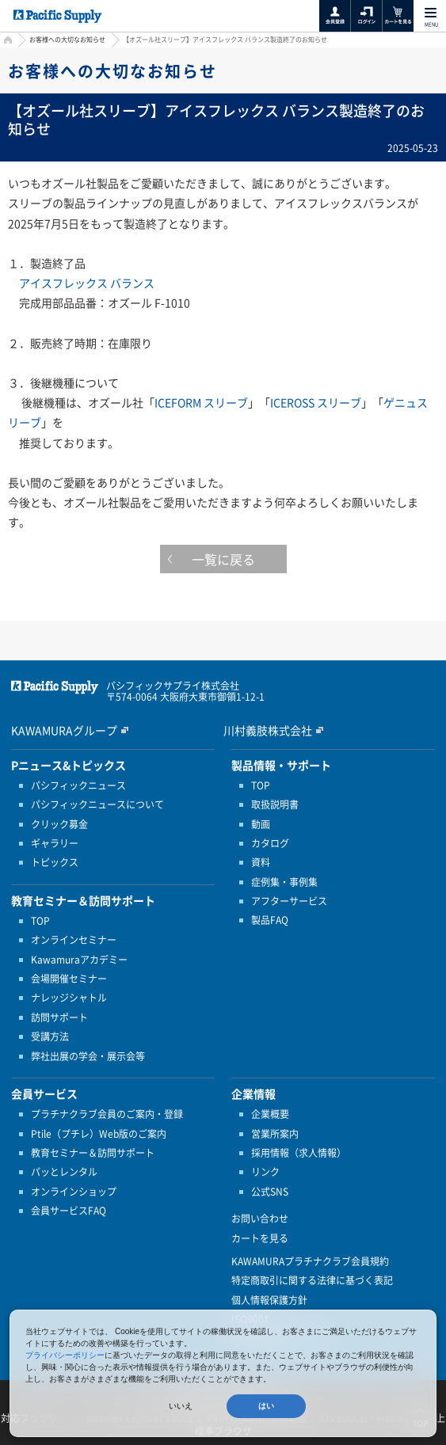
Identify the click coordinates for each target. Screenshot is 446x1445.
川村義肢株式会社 (267, 730)
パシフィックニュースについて (97, 804)
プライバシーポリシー (65, 1355)
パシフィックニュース (78, 785)
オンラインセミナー (73, 939)
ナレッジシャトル (69, 997)
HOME (6, 42)
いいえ (181, 1405)
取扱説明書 (275, 804)
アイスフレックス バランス (86, 283)
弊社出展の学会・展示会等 (88, 1056)
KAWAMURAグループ (64, 730)
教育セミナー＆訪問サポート (92, 1152)
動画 (260, 824)
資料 (260, 862)
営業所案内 (275, 1133)
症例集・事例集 (284, 882)
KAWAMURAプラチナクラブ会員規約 (310, 1261)
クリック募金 (59, 824)
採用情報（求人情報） (298, 1152)
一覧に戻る (223, 558)
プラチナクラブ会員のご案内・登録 (107, 1114)
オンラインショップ (73, 1191)
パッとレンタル (64, 1171)
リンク (265, 1171)
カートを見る (259, 1238)
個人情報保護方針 (269, 1300)
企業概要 (270, 1114)
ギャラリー (54, 843)
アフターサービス (289, 901)
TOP (40, 920)
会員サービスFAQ (68, 1210)
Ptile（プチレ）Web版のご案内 (98, 1133)
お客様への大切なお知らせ (67, 39)
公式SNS (269, 1191)
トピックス (54, 862)
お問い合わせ (259, 1218)
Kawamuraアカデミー (79, 959)
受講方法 (50, 1036)
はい (266, 1405)
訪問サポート (59, 1017)
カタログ (270, 843)
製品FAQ (269, 920)
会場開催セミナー (69, 978)
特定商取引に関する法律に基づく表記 (312, 1280)
